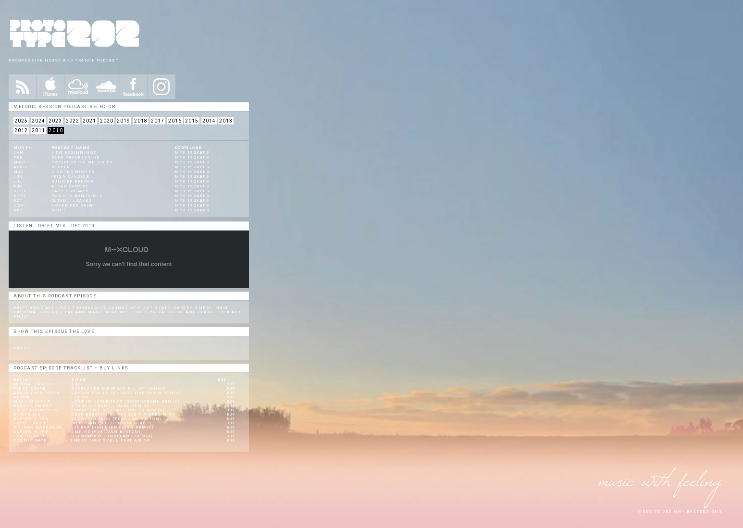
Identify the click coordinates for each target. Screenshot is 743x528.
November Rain (72, 205)
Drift (58, 210)
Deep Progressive (75, 157)
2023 (55, 120)
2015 (191, 120)
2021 (89, 120)
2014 (209, 120)
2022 (72, 120)
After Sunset (70, 186)
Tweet (21, 348)
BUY (230, 384)
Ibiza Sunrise (70, 176)
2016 (175, 120)
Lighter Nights (73, 172)
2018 (141, 120)
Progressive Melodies (82, 162)
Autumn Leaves (72, 200)
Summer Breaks (72, 181)
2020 (106, 120)
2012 (21, 130)
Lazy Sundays (70, 191)
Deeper (60, 167)
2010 (56, 130)
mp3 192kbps (192, 152)
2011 (38, 130)
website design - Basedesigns (680, 511)
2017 (157, 120)
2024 (38, 120)
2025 (21, 120)
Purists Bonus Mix (77, 196)
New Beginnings (74, 152)
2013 (226, 120)
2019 (123, 120)
